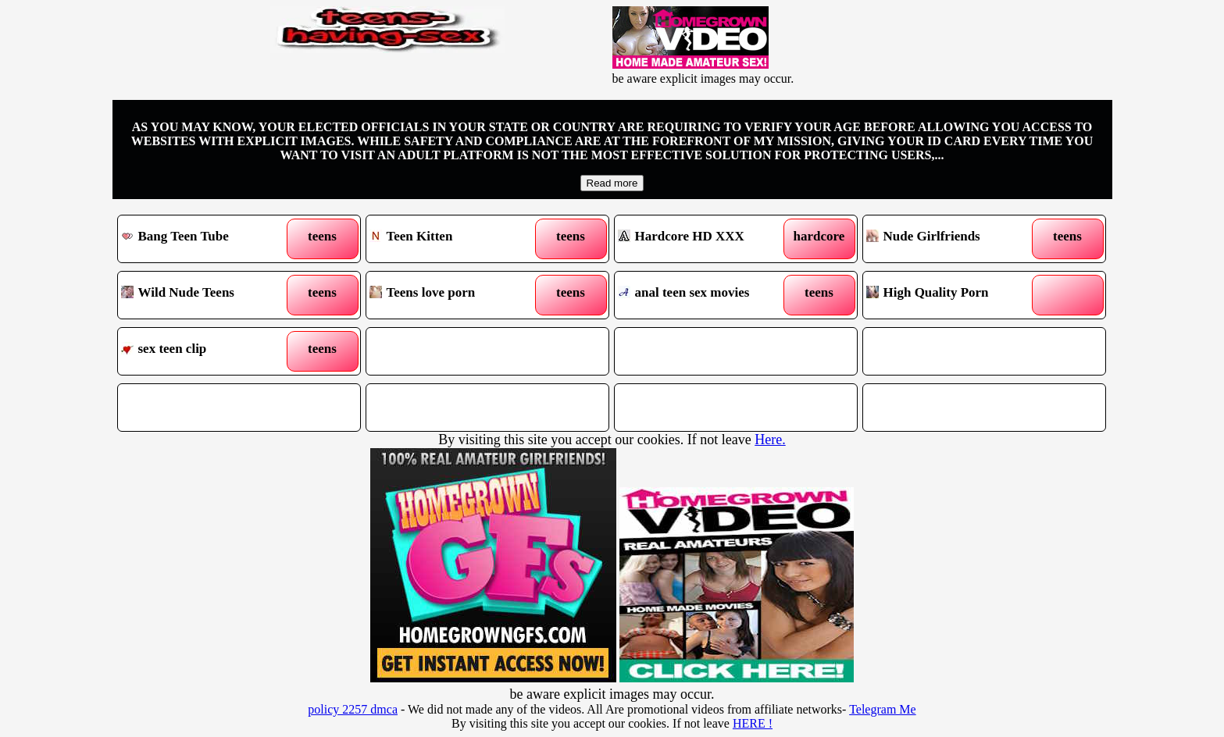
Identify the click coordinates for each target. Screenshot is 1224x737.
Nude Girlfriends (953, 239)
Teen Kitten (456, 239)
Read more (612, 183)
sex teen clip (208, 351)
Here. (770, 439)
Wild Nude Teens (208, 295)
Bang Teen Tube (208, 239)
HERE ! (753, 723)
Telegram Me (882, 709)
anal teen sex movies (705, 295)
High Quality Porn (953, 295)
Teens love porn (456, 295)
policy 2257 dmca (353, 709)
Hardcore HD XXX (705, 239)
